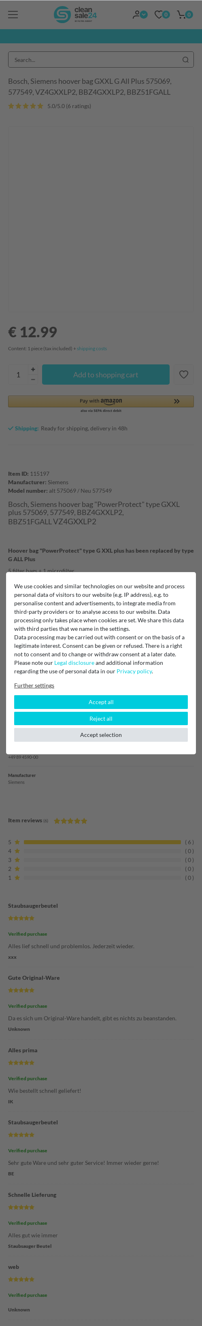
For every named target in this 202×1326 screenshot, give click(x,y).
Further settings (34, 685)
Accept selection (101, 734)
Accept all (101, 701)
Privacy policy (134, 671)
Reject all (101, 718)
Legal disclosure (74, 662)
